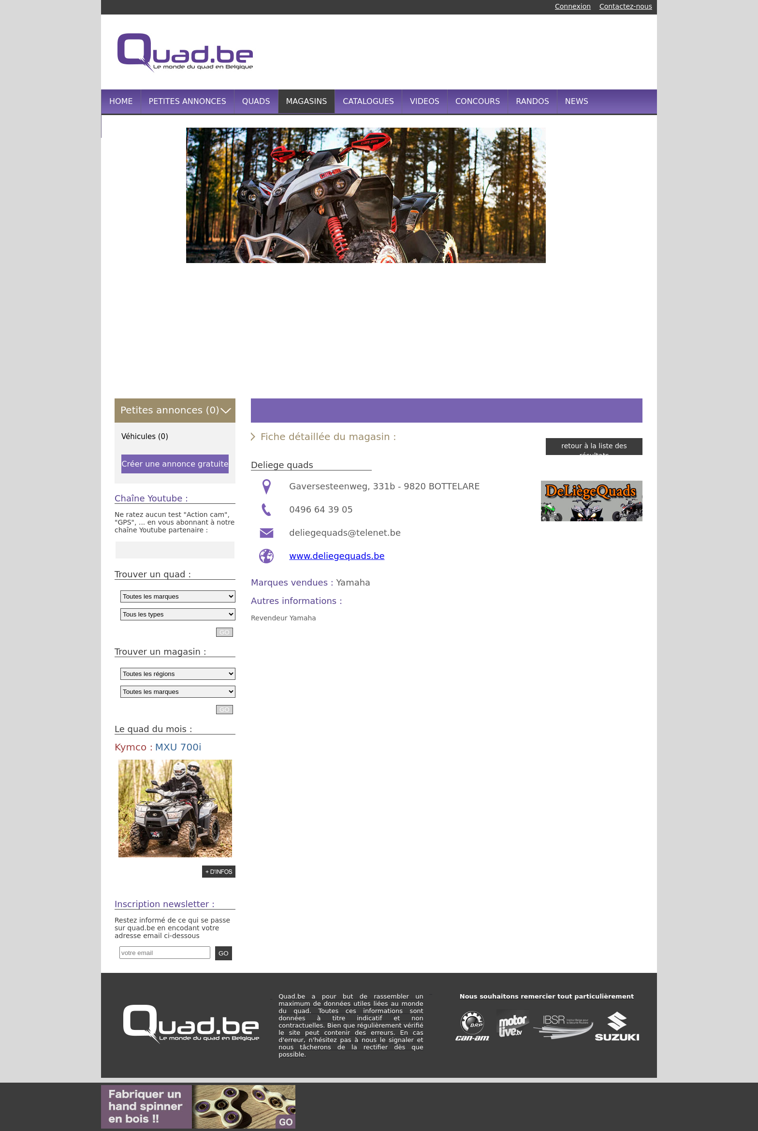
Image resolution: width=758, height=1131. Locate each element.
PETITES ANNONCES (187, 101)
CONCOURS (477, 101)
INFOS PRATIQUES (143, 125)
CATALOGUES (368, 101)
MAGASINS (306, 101)
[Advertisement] (468, 51)
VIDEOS (424, 101)
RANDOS (532, 101)
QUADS (256, 101)
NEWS (576, 101)
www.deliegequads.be (336, 556)
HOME (121, 101)
